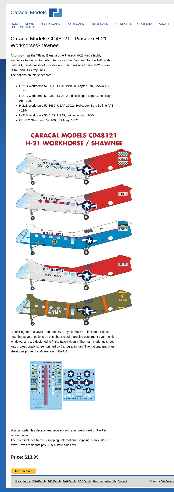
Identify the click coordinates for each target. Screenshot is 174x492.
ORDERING (145, 23)
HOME (15, 23)
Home (18, 481)
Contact (122, 481)
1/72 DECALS (74, 23)
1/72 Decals (54, 481)
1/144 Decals (39, 481)
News (26, 481)
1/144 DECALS (49, 23)
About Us (110, 481)
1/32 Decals (84, 481)
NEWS (29, 23)
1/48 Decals (69, 481)
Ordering (98, 481)
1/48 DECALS (98, 23)
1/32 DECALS (122, 23)
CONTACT (27, 27)
